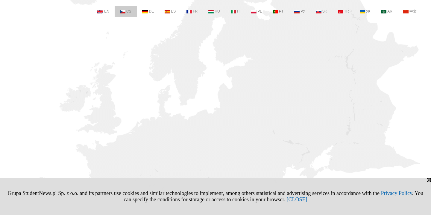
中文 (410, 11)
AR (386, 11)
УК (365, 11)
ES (170, 11)
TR (343, 11)
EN (103, 11)
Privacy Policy (396, 193)
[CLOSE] (296, 199)
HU (214, 11)
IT (235, 11)
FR (192, 11)
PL (256, 11)
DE (148, 11)
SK (321, 11)
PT (278, 11)
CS (125, 11)
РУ (299, 11)
